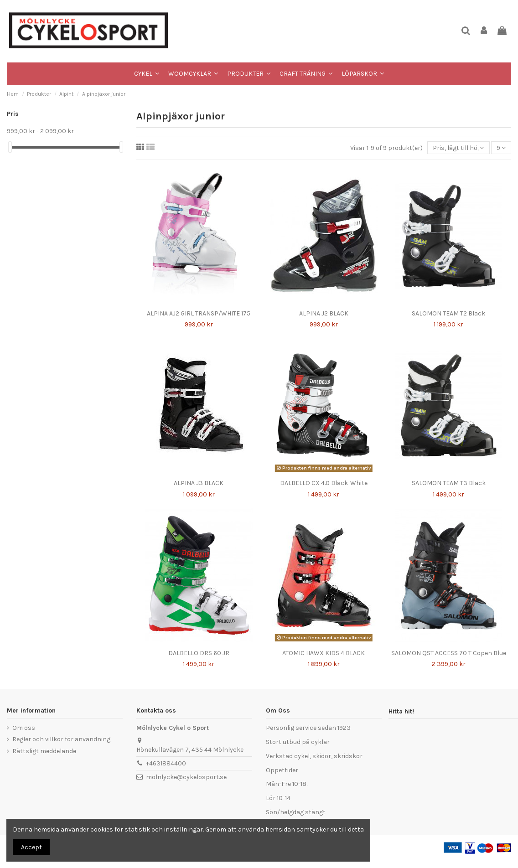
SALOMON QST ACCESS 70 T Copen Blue (448, 653)
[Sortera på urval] (458, 148)
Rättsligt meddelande (44, 751)
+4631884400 (166, 763)
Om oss (23, 728)
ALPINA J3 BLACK (198, 483)
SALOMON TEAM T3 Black (449, 483)
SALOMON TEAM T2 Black (448, 313)
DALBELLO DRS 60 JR (198, 653)
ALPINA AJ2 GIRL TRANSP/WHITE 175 (198, 313)
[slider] (10, 147)
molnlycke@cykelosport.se (186, 777)
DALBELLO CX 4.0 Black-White (324, 483)
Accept (31, 847)
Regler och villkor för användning (61, 739)
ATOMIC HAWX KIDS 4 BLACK (323, 653)
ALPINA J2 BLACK (323, 313)
